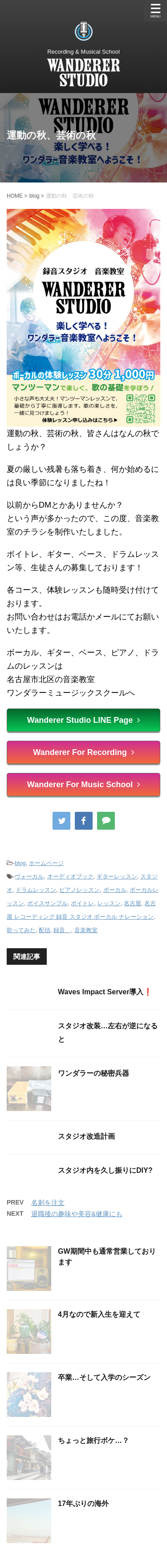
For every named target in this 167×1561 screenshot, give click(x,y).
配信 (44, 930)
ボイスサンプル (47, 903)
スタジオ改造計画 (86, 1136)
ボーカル (114, 890)
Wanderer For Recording (83, 752)
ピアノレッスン (79, 890)
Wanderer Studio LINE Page (83, 720)
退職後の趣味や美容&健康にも (76, 1213)
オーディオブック (70, 876)
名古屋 (132, 903)
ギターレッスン (117, 876)
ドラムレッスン (36, 890)
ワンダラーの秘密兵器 (93, 1073)
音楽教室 (86, 930)
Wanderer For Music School (83, 784)
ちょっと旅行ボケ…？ (93, 1440)
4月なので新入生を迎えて (99, 1314)
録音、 (62, 930)
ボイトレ (82, 903)
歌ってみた (21, 930)
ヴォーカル (29, 876)
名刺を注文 (48, 1202)
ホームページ (46, 863)
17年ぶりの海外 (83, 1503)
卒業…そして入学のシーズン (104, 1377)
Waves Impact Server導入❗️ (105, 992)
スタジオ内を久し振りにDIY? (105, 1170)
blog (20, 863)
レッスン (109, 903)
